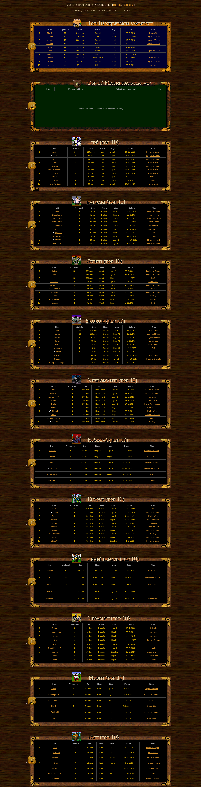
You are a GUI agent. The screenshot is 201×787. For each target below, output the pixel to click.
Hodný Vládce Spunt (57, 362)
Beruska (54, 468)
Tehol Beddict (54, 289)
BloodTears (57, 215)
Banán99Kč (52, 474)
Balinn (54, 768)
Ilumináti (153, 523)
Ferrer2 (50, 591)
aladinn (49, 36)
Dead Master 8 (54, 534)
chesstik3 (52, 480)
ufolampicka (53, 694)
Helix (49, 47)
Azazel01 (55, 166)
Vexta (54, 644)
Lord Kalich (57, 222)
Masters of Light (153, 763)
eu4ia (49, 54)
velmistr (52, 451)
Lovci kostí (153, 65)
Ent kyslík (55, 712)
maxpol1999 (54, 285)
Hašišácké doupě (151, 468)
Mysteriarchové (151, 462)
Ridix (54, 660)
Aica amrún (153, 768)
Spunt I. (58, 233)
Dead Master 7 (54, 648)
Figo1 (49, 33)
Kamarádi (152, 397)
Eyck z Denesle (54, 170)
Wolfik (54, 159)
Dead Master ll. (54, 773)
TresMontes (56, 632)
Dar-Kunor (50, 584)
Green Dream (153, 58)
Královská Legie (154, 218)
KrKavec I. (57, 348)
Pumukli (54, 303)
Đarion (57, 341)
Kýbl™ (56, 640)
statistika (128, 4)
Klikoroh (54, 411)
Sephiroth (58, 225)
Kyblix (54, 537)
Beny (50, 577)
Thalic (53, 404)
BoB (153, 47)
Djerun (54, 628)
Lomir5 (55, 173)
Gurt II (53, 415)
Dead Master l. (54, 299)
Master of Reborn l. (57, 236)
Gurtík (54, 296)
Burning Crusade (153, 359)
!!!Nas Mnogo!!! (153, 211)
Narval (53, 400)
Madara (58, 240)
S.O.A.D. (153, 628)
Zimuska (54, 177)
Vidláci (153, 177)
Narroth (57, 359)
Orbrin (56, 155)
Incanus (55, 180)
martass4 (55, 778)
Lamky (153, 296)
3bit (53, 718)
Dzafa (58, 352)
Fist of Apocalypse (152, 404)
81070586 (54, 292)
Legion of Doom (153, 36)
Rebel (56, 229)
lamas (49, 40)
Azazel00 (50, 65)
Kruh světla (153, 33)
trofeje (117, 4)
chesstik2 (50, 598)
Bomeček (57, 243)
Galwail (52, 462)
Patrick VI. (54, 541)
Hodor (53, 407)
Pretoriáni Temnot (152, 415)
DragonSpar (57, 218)
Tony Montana (55, 184)
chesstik (54, 422)
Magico (54, 527)
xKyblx (54, 523)
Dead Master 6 (53, 418)
